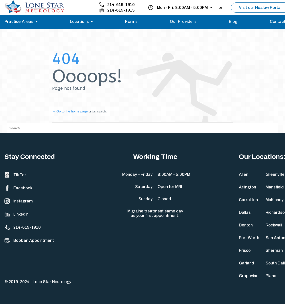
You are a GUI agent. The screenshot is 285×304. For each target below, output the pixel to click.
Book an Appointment (29, 240)
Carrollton (248, 200)
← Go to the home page (70, 111)
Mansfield (275, 187)
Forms (131, 21)
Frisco (245, 250)
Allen (243, 174)
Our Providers (183, 21)
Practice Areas (19, 21)
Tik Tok (15, 175)
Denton (246, 225)
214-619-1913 (121, 10)
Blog (233, 21)
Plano (271, 276)
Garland (246, 263)
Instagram (18, 201)
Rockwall (274, 225)
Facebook (18, 188)
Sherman (274, 250)
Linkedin (16, 214)
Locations (79, 21)
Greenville (275, 174)
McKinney (274, 200)
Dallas (245, 212)
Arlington (247, 187)
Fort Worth (249, 238)
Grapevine (249, 276)
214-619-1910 (121, 4)
